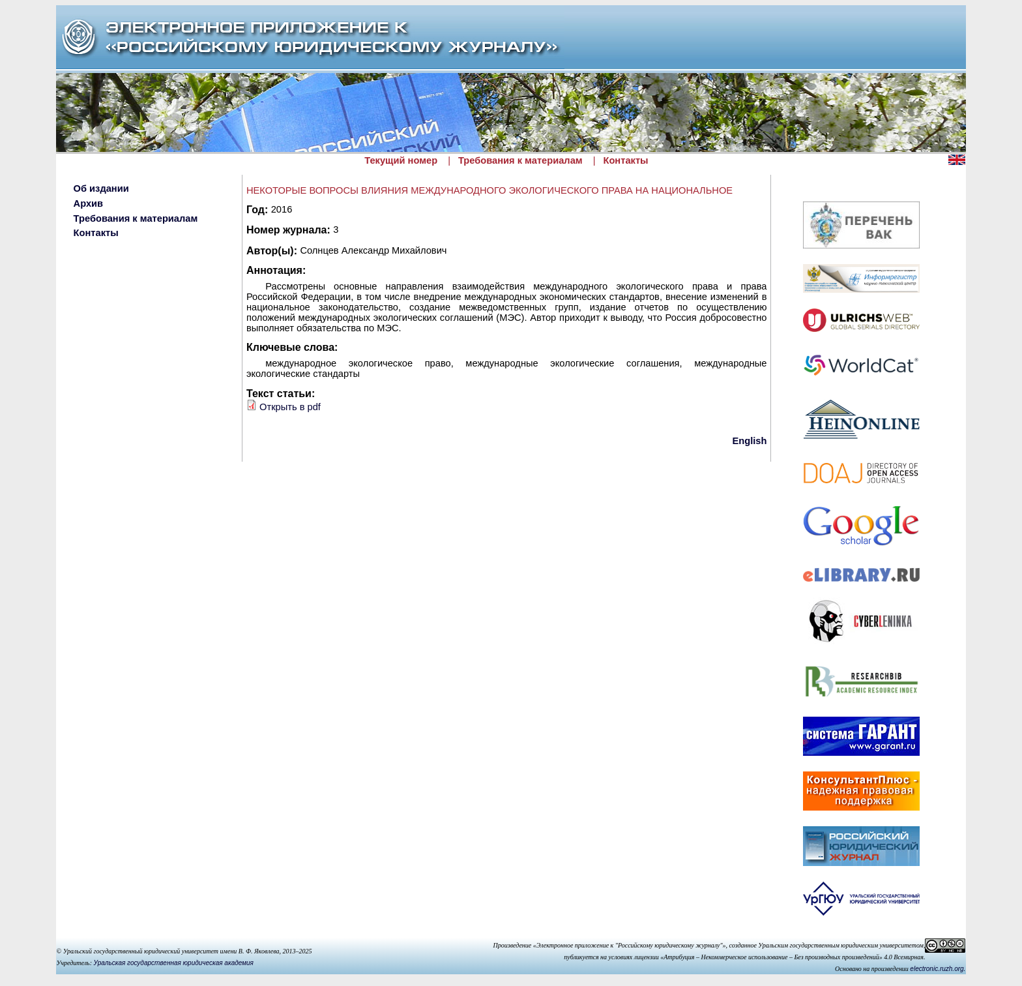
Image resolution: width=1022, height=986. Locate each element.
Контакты (625, 160)
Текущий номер (400, 160)
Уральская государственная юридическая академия (174, 962)
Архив (89, 203)
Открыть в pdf (290, 407)
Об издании (101, 188)
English (750, 441)
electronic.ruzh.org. (937, 968)
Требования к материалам (520, 160)
